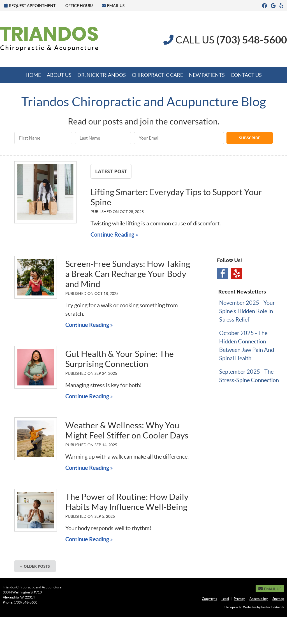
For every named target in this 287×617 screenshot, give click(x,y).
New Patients (207, 75)
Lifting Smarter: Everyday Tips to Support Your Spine (176, 197)
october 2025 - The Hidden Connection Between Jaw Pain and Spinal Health (246, 345)
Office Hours (79, 5)
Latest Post (111, 171)
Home (33, 75)
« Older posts (35, 566)
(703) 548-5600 (25, 602)
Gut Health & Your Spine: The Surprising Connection (119, 359)
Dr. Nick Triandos (101, 75)
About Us (59, 75)
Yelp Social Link (236, 273)
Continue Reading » (114, 234)
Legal (225, 598)
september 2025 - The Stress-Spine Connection (249, 376)
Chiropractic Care (157, 75)
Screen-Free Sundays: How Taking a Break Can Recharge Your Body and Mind (127, 274)
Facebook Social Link (222, 273)
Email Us (113, 5)
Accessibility (258, 598)
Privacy (239, 598)
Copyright (209, 598)
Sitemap (278, 598)
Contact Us (246, 75)
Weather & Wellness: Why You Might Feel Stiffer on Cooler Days (126, 430)
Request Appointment (29, 5)
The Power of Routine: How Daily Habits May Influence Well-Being (126, 502)
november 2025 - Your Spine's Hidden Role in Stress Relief (247, 311)
